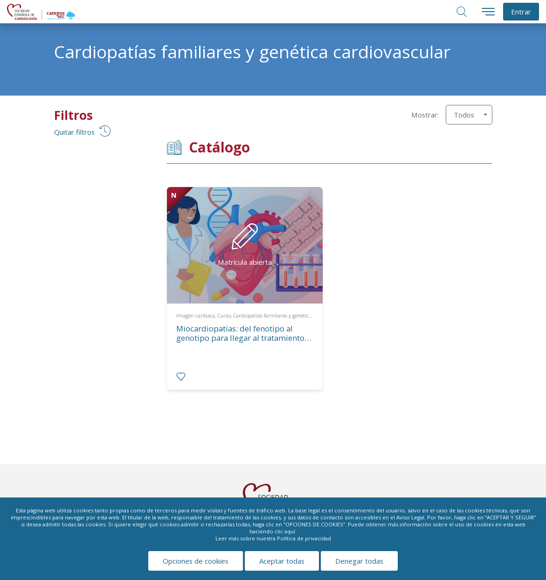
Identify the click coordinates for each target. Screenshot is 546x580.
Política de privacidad (304, 538)
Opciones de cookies (195, 561)
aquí (289, 531)
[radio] (181, 376)
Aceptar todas (281, 561)
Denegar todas (359, 561)
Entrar (521, 11)
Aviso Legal (410, 517)
